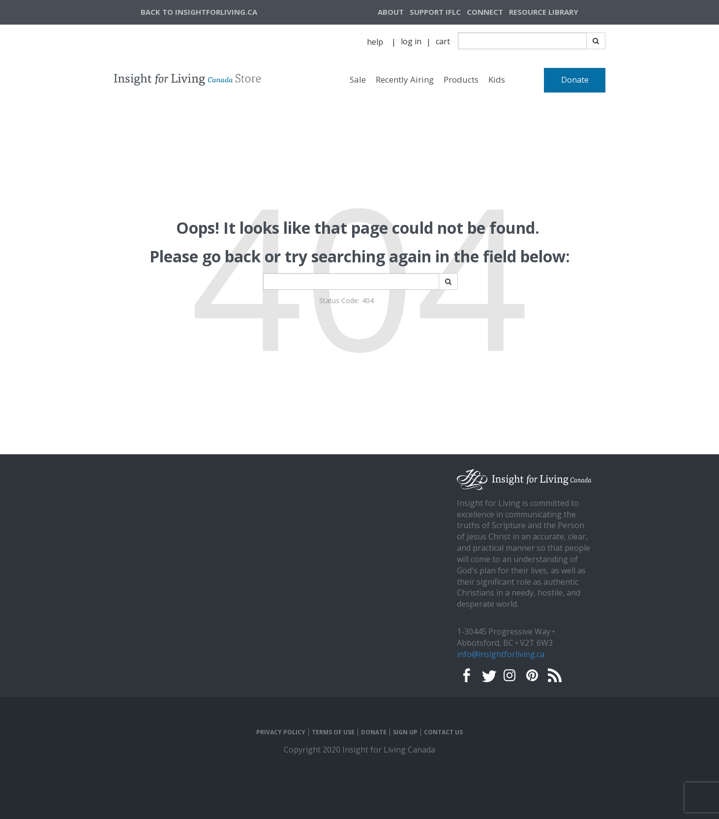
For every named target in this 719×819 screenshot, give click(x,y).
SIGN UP (405, 732)
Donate (575, 80)
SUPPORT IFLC (435, 12)
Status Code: (339, 300)
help (375, 41)
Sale (358, 79)
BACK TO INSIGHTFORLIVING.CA (199, 12)
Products (461, 79)
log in (411, 41)
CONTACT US (443, 732)
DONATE (374, 732)
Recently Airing (405, 79)
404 (368, 300)
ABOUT (391, 12)
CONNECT (485, 12)
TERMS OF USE (333, 732)
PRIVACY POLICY (280, 732)
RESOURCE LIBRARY (543, 12)
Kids (496, 79)
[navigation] (555, 12)
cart (443, 41)
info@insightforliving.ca (500, 654)
